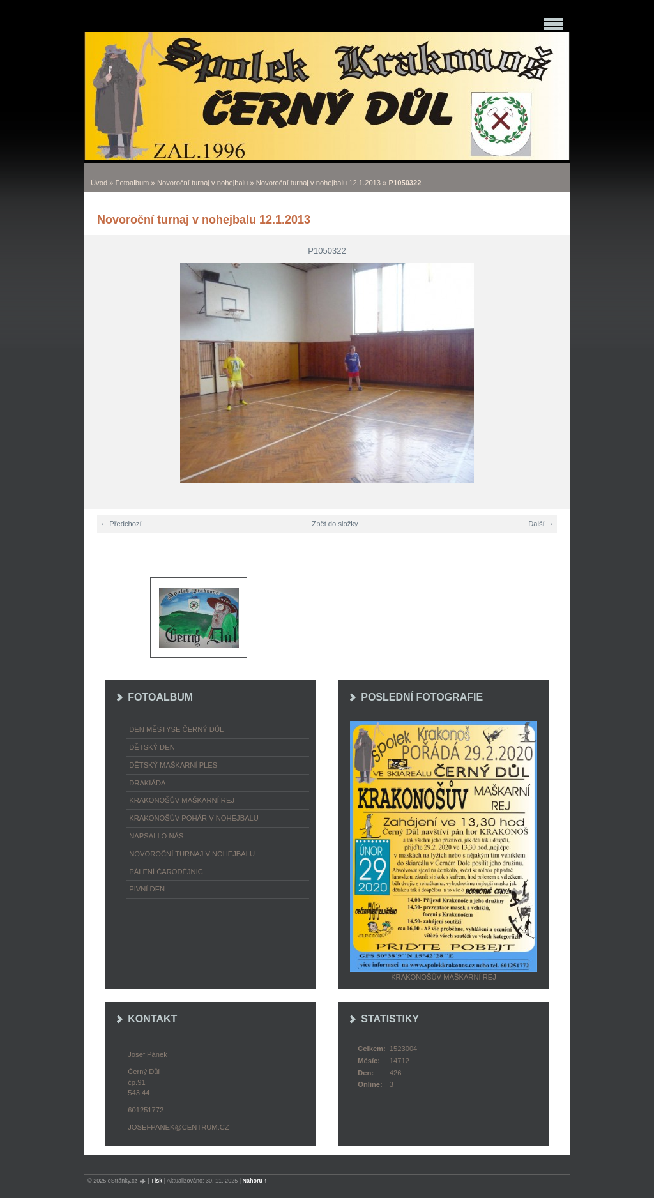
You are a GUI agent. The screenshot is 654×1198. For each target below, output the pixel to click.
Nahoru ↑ (255, 1181)
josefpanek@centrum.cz (178, 1127)
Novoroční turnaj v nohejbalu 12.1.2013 (318, 182)
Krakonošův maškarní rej (181, 800)
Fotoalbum (132, 182)
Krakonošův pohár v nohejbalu (194, 818)
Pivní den (147, 889)
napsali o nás (156, 836)
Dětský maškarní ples (173, 765)
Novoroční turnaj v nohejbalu (202, 182)
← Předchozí (121, 523)
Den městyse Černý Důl (176, 729)
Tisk (156, 1181)
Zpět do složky (335, 523)
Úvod (99, 182)
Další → (541, 523)
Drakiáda (147, 783)
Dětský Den (152, 747)
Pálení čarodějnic (166, 872)
